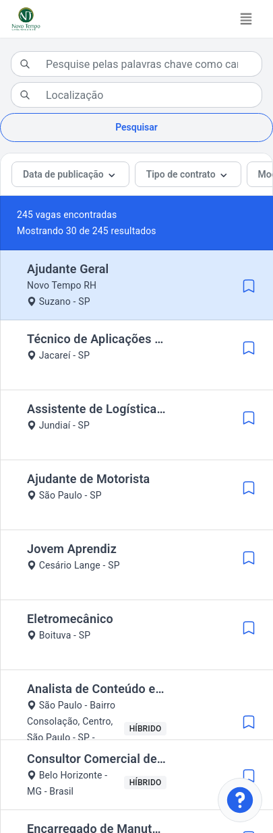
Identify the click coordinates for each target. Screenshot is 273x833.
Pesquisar (136, 127)
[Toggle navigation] (246, 19)
